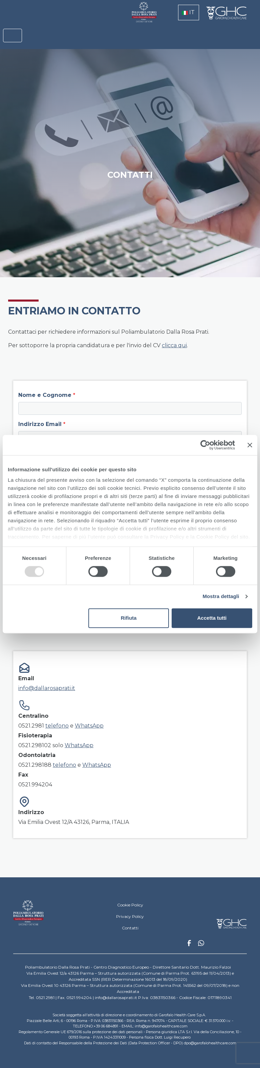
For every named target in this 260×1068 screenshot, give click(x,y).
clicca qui (174, 345)
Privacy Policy (130, 916)
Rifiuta (129, 618)
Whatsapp (201, 944)
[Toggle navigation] (12, 35)
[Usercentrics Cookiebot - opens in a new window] (205, 445)
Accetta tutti (212, 618)
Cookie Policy (130, 904)
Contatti (130, 927)
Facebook (189, 945)
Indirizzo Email (40, 424)
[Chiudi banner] (249, 445)
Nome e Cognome (44, 395)
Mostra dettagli (220, 596)
